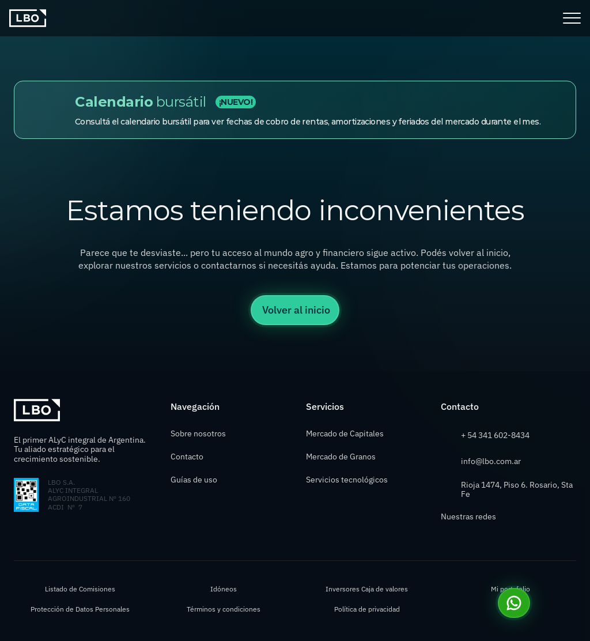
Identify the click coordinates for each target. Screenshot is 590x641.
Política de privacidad (367, 609)
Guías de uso (195, 479)
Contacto (187, 456)
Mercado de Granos (341, 456)
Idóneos (223, 589)
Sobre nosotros (198, 433)
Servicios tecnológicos (347, 479)
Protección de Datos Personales (80, 609)
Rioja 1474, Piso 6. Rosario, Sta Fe (517, 490)
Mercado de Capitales (345, 433)
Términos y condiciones (223, 609)
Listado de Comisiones (80, 589)
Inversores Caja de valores (367, 589)
